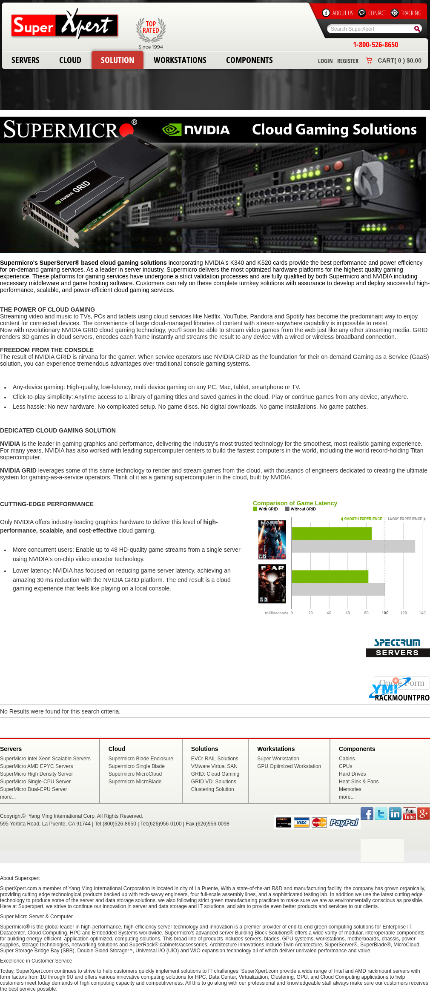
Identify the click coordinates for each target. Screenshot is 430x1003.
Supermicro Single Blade (137, 766)
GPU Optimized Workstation (289, 766)
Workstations (180, 60)
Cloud (70, 60)
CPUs (345, 766)
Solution (117, 60)
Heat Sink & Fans (358, 782)
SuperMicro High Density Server (36, 774)
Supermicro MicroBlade (135, 782)
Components (249, 60)
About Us (343, 13)
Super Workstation (278, 759)
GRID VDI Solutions (213, 782)
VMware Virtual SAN (214, 766)
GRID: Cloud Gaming (215, 774)
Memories (350, 789)
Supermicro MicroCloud (135, 774)
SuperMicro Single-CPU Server (35, 782)
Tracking (411, 13)
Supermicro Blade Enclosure (141, 759)
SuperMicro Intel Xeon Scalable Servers (45, 759)
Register (347, 61)
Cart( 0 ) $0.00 (399, 60)
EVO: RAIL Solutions (214, 759)
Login (325, 61)
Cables (347, 759)
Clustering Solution (212, 789)
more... (8, 797)
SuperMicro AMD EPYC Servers (36, 766)
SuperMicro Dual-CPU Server (33, 789)
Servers (25, 60)
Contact (377, 13)
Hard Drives (352, 774)
